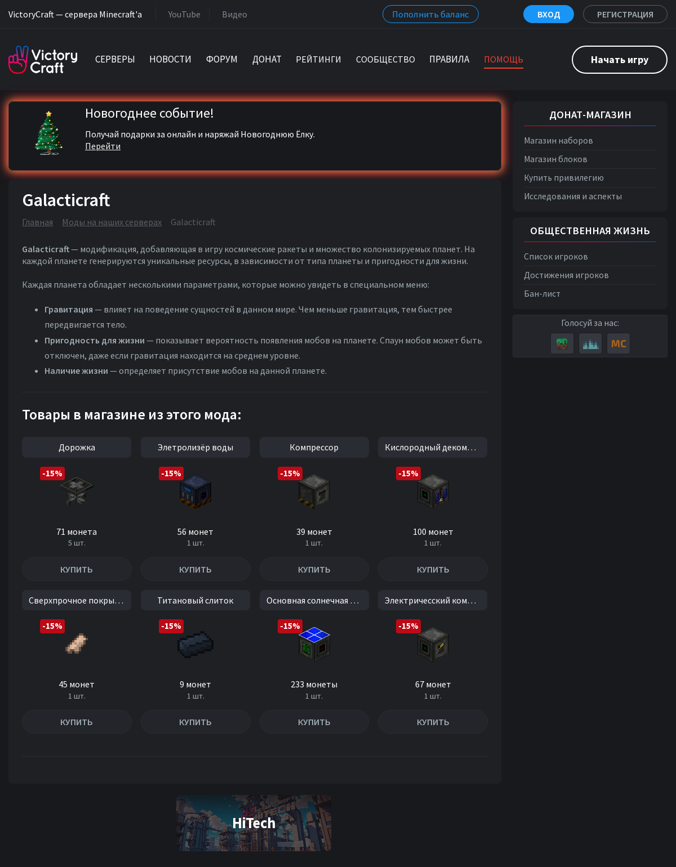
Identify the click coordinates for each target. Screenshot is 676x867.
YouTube (182, 14)
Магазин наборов (558, 140)
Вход (548, 14)
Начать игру (619, 59)
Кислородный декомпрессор (436, 447)
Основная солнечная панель (317, 600)
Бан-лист (542, 293)
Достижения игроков (566, 275)
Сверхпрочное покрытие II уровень (80, 600)
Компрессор (314, 447)
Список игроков (556, 256)
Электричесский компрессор (436, 600)
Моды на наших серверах (112, 221)
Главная (37, 221)
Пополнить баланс (430, 14)
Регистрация (625, 14)
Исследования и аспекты (573, 196)
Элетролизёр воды (195, 447)
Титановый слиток (195, 600)
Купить (76, 569)
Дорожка (77, 447)
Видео (232, 14)
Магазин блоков (556, 159)
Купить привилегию (564, 177)
